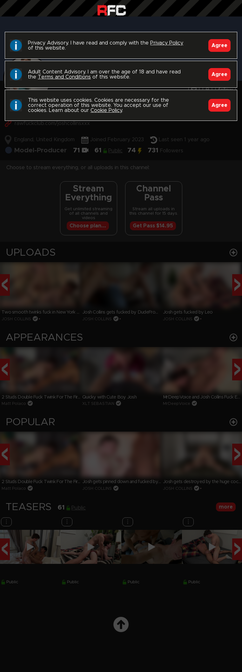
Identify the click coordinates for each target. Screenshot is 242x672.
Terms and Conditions (64, 77)
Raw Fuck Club (111, 9)
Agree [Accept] (219, 45)
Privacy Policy (166, 42)
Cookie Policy (106, 110)
